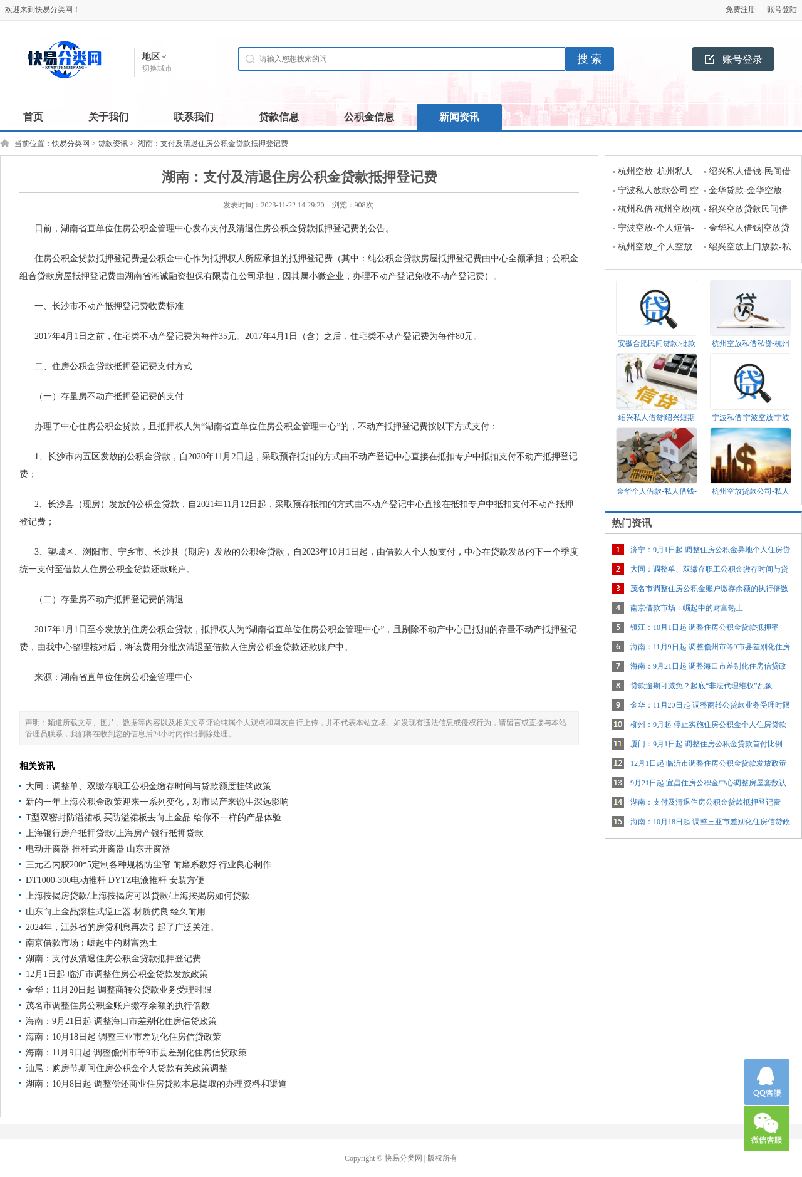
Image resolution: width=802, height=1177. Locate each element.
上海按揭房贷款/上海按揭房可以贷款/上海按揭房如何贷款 (138, 896)
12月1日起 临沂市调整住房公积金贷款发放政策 (117, 974)
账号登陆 (782, 9)
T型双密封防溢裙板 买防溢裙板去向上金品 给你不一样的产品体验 (153, 817)
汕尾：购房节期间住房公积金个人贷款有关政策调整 (126, 1068)
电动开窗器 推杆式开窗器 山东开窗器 (98, 849)
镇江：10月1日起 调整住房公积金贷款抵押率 (704, 627)
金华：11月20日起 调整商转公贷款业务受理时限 (119, 990)
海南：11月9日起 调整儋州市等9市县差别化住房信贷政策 (136, 1052)
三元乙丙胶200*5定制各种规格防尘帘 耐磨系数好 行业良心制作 (148, 864)
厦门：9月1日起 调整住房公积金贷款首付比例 (706, 744)
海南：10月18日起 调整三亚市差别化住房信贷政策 (123, 1037)
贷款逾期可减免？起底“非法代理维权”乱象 (701, 685)
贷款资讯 (113, 143)
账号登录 (742, 59)
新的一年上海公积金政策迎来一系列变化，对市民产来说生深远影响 (157, 802)
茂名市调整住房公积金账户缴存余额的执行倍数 (118, 1005)
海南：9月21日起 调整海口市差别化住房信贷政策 (121, 1021)
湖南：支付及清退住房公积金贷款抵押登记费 (113, 958)
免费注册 (741, 9)
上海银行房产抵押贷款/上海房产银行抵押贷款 (115, 833)
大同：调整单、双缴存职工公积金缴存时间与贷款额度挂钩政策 (148, 786)
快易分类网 (71, 143)
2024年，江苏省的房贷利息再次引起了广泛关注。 (122, 927)
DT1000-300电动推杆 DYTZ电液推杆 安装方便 (115, 880)
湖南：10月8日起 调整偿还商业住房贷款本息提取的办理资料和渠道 (156, 1084)
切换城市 (157, 68)
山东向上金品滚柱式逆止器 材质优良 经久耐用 (116, 911)
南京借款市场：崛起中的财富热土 (91, 943)
